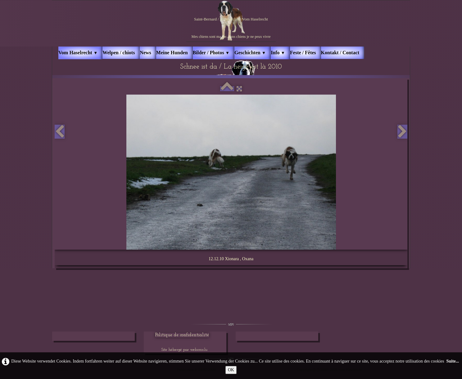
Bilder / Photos (211, 52)
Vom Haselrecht (77, 52)
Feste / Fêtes (303, 52)
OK (231, 370)
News (145, 52)
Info (278, 52)
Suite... (452, 361)
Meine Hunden (172, 52)
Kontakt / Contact (340, 52)
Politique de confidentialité (182, 335)
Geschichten (250, 52)
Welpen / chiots (118, 52)
